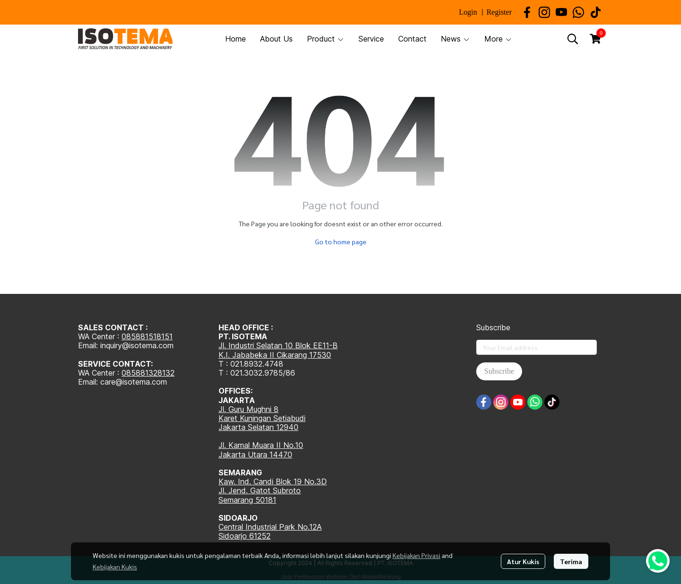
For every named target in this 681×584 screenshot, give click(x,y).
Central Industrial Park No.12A (270, 527)
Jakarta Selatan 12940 (258, 427)
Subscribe (499, 371)
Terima (571, 561)
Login (468, 12)
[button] (573, 39)
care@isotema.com (133, 381)
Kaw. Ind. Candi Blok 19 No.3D (272, 481)
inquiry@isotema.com (137, 345)
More (498, 38)
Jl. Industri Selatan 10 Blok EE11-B (278, 345)
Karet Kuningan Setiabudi (262, 418)
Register (499, 12)
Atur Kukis (523, 561)
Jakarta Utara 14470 (255, 454)
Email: (89, 381)
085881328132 (148, 373)
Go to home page (341, 241)
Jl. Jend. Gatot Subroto (259, 490)
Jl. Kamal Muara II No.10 (260, 445)
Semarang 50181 (247, 500)
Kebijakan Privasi (416, 555)
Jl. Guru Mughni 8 (248, 409)
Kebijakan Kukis (115, 566)
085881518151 (147, 336)
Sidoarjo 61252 (244, 536)
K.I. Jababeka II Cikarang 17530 (274, 355)
